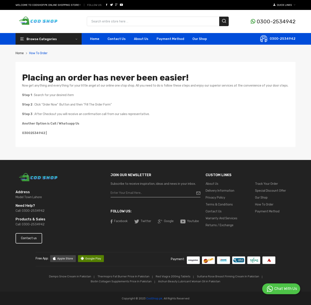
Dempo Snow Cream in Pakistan (68, 276)
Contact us (29, 238)
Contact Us (214, 211)
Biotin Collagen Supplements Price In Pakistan (120, 281)
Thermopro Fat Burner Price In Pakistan (123, 276)
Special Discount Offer (270, 191)
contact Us (117, 39)
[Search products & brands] (158, 21)
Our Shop (199, 39)
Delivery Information (220, 191)
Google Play (91, 258)
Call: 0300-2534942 (30, 211)
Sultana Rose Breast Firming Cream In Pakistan (229, 276)
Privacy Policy (215, 197)
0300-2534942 (273, 21)
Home (94, 39)
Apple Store (63, 258)
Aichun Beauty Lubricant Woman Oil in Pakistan (190, 281)
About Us (141, 39)
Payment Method (170, 39)
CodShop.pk (154, 298)
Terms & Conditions (219, 204)
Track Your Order (266, 184)
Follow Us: (94, 4)
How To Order (264, 204)
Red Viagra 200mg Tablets (173, 276)
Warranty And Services (221, 218)
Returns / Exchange (219, 225)
